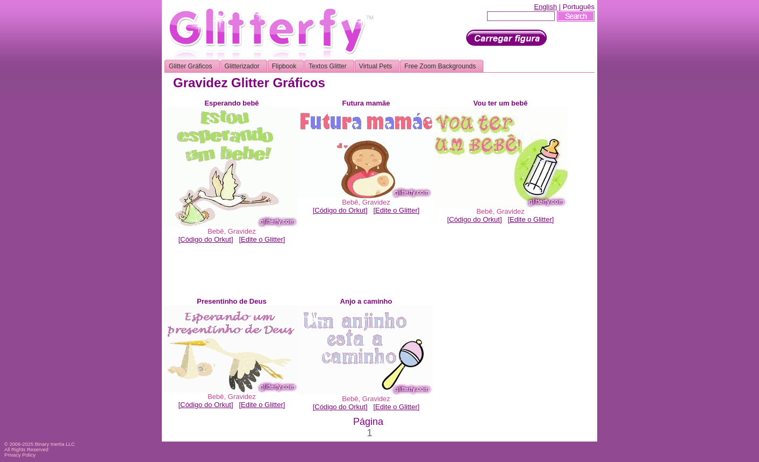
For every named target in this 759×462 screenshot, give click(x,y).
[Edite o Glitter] (262, 239)
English (545, 7)
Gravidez (242, 231)
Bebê (215, 231)
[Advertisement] (368, 273)
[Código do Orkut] (205, 239)
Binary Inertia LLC (55, 444)
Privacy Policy (19, 455)
